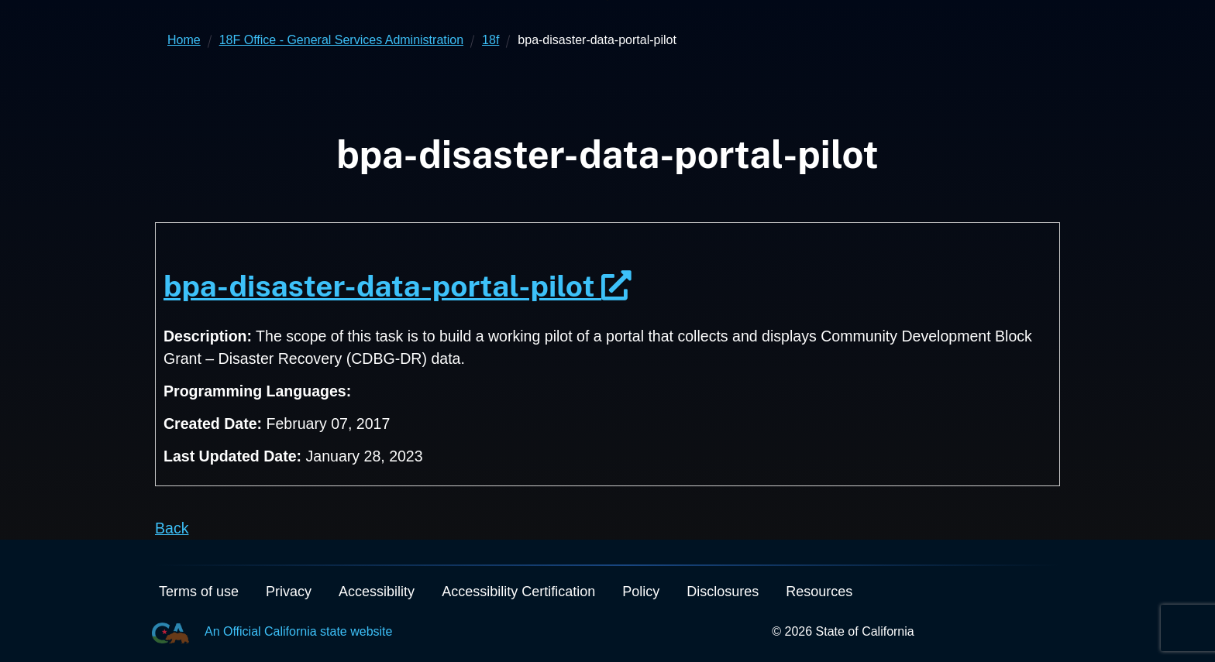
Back (171, 528)
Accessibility (377, 591)
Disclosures (723, 591)
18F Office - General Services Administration (341, 39)
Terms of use (199, 591)
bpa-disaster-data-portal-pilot (397, 286)
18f (490, 39)
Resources (819, 591)
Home (184, 39)
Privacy (288, 591)
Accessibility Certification (518, 591)
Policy (640, 591)
